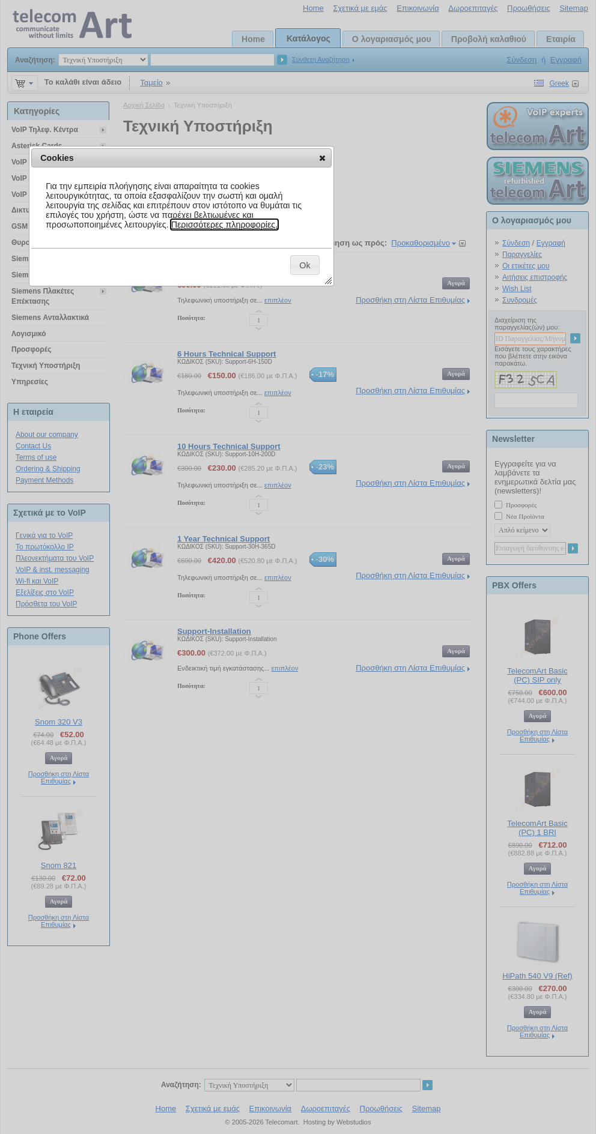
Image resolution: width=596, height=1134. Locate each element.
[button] (322, 158)
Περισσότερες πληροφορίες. (224, 224)
